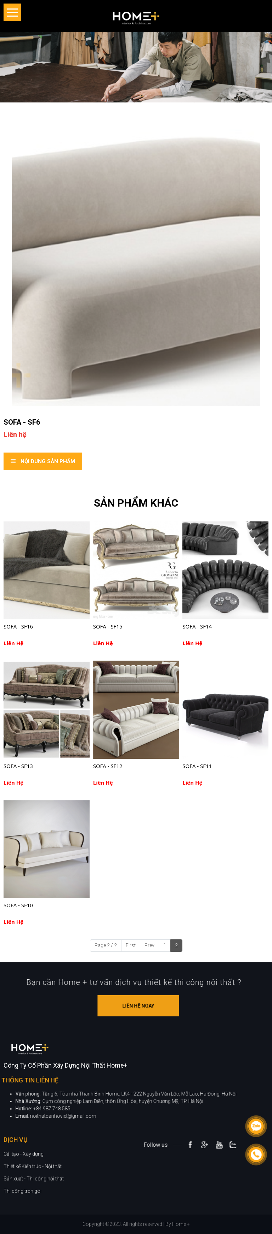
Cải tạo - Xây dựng (24, 1180)
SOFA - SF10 (18, 905)
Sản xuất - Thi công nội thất (34, 1205)
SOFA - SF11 (197, 765)
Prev (149, 945)
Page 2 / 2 (106, 945)
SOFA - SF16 (18, 626)
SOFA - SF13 (18, 765)
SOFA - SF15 (108, 626)
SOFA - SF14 (197, 626)
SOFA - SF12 (108, 765)
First (131, 945)
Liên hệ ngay (165, 1006)
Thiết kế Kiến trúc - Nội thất (33, 1193)
